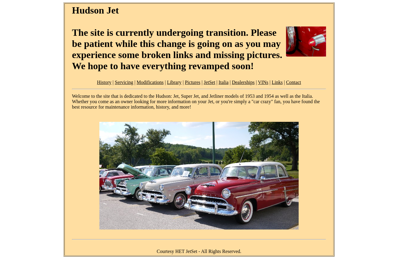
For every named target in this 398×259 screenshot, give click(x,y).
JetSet (209, 82)
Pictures (193, 82)
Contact (293, 82)
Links (277, 82)
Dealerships (243, 82)
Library (174, 82)
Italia (224, 82)
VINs (263, 82)
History (104, 82)
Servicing (124, 82)
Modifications (150, 82)
